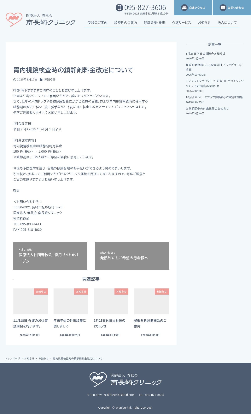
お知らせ (49, 79)
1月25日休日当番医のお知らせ (205, 53)
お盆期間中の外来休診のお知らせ (207, 108)
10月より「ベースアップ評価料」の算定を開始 (214, 97)
